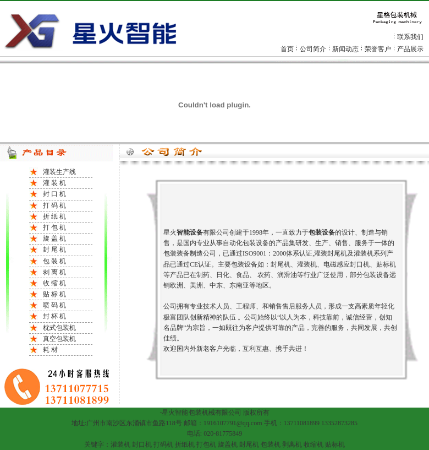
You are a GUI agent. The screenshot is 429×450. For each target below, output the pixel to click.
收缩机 (313, 444)
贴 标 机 (54, 294)
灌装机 (120, 444)
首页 (287, 49)
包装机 (270, 444)
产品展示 (410, 49)
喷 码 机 (54, 305)
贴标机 (335, 444)
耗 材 (50, 350)
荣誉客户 (378, 49)
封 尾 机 (54, 249)
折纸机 (185, 444)
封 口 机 (54, 194)
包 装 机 (54, 261)
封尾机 (249, 444)
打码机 (163, 444)
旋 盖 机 (54, 238)
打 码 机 (54, 205)
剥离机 (292, 444)
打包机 (206, 444)
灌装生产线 (59, 172)
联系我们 (410, 37)
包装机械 (202, 412)
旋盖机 (228, 444)
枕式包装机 (59, 328)
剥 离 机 (54, 272)
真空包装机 (59, 339)
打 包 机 (54, 227)
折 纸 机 (54, 216)
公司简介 (313, 49)
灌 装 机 (54, 183)
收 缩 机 (54, 283)
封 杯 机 (54, 316)
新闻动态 (345, 49)
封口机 (142, 444)
